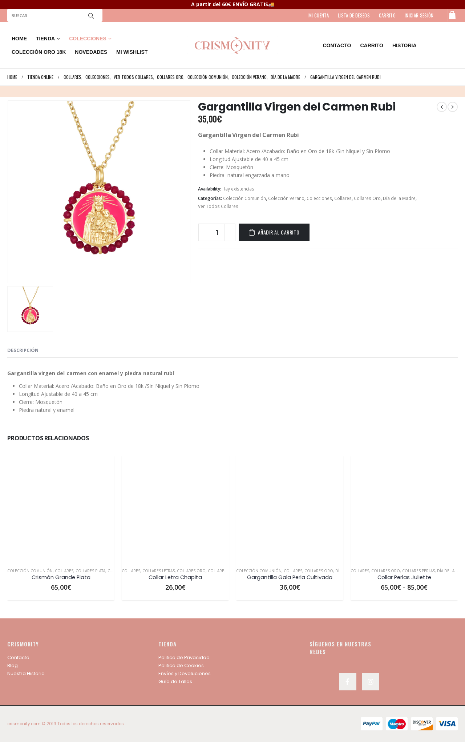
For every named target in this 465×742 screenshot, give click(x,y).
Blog (12, 665)
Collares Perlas (418, 570)
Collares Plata (90, 570)
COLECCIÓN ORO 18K (39, 52)
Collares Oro (367, 198)
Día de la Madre (399, 198)
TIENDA (45, 38)
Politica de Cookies (181, 665)
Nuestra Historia (26, 673)
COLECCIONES (87, 38)
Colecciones (319, 198)
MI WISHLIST (131, 52)
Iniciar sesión (419, 15)
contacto (337, 45)
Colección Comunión (244, 198)
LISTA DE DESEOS (354, 15)
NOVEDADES (91, 52)
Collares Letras (158, 570)
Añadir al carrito (279, 232)
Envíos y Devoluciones (184, 673)
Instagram (370, 681)
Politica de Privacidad (184, 657)
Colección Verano (286, 198)
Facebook (347, 681)
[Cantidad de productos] (217, 232)
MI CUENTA (318, 15)
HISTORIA (404, 45)
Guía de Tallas (175, 681)
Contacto (18, 657)
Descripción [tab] (23, 350)
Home (19, 38)
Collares (343, 198)
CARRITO (387, 15)
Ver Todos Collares (218, 206)
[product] (60, 508)
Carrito (371, 45)
